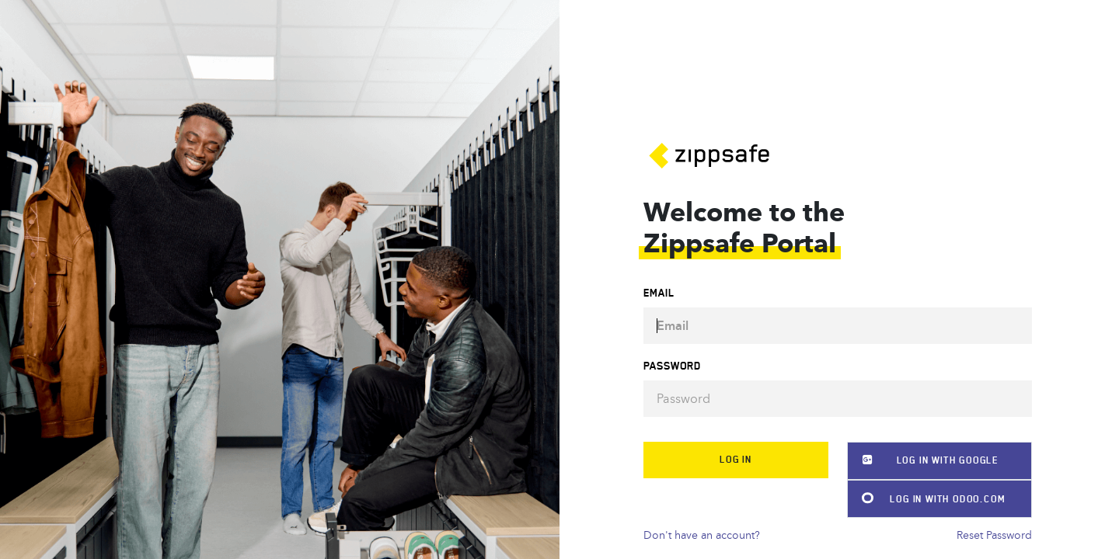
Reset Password (994, 535)
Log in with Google (923, 460)
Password (672, 366)
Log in (736, 459)
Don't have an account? (701, 535)
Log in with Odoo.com (926, 499)
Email (659, 293)
